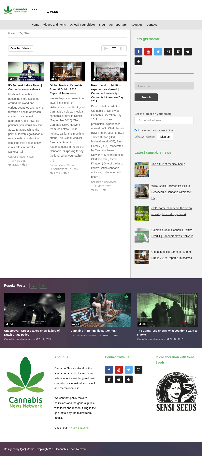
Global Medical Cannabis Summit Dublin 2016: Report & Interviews (66, 89)
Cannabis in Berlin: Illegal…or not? (94, 330)
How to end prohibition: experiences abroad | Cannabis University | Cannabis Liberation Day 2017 (107, 93)
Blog (102, 24)
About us (137, 24)
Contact (152, 24)
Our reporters (118, 24)
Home (35, 24)
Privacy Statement (79, 427)
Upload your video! (82, 24)
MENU (52, 11)
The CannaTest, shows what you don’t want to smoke (167, 332)
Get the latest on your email (153, 113)
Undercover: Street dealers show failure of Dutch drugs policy (32, 332)
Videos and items (54, 24)
